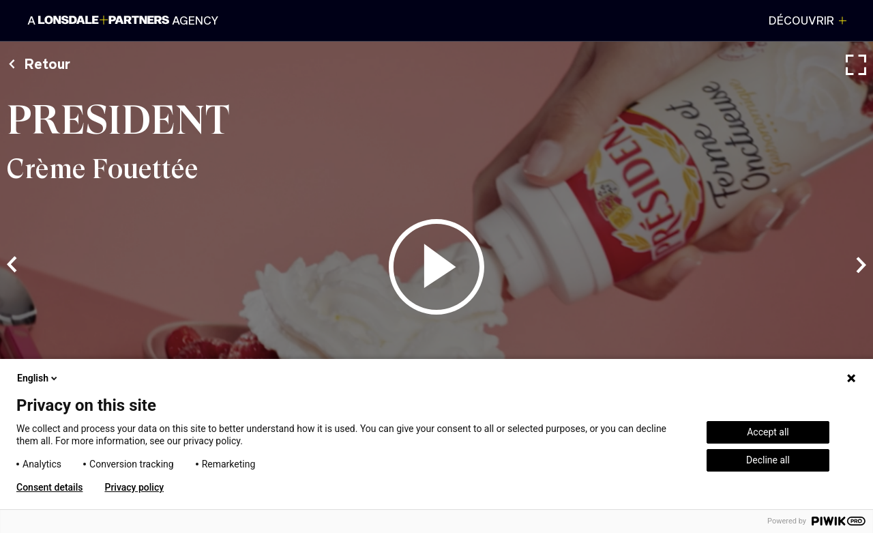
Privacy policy (134, 487)
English (38, 378)
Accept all (768, 432)
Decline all (768, 460)
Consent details (49, 487)
